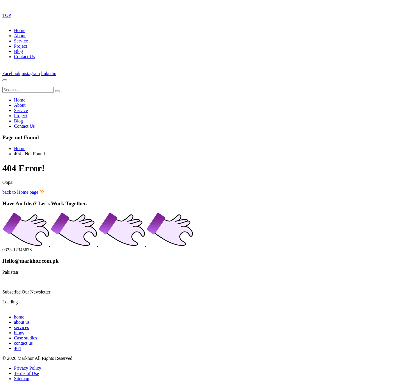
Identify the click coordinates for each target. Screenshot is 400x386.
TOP (6, 15)
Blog (18, 51)
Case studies (25, 337)
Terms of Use (26, 373)
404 (17, 348)
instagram (31, 73)
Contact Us (24, 56)
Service (21, 40)
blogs (19, 332)
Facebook (11, 73)
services (21, 327)
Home (19, 30)
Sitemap (21, 378)
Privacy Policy (27, 368)
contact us (23, 343)
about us (22, 322)
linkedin (48, 73)
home (19, 316)
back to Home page (23, 192)
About (20, 35)
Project (20, 46)
